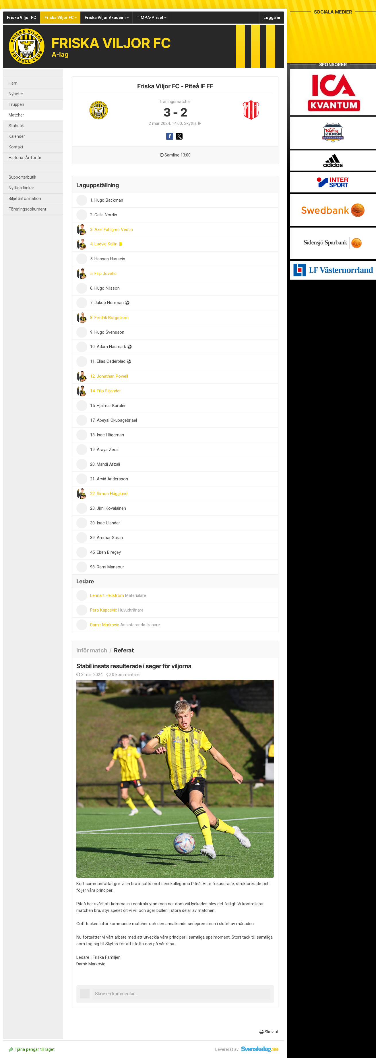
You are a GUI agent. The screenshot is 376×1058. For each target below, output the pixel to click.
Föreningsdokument (27, 209)
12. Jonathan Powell (109, 376)
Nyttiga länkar (21, 188)
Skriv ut (268, 1031)
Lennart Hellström (118, 595)
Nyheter (16, 93)
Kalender (17, 136)
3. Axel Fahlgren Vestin (111, 229)
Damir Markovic (125, 624)
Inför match (91, 650)
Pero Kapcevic (117, 610)
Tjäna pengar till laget (32, 1049)
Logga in (271, 17)
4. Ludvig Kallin (104, 244)
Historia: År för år (25, 157)
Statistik (16, 125)
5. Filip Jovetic (103, 273)
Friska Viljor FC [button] (60, 17)
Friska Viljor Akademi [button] (107, 17)
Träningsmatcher (175, 101)
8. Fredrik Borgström (109, 317)
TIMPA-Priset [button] (151, 17)
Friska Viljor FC (21, 17)
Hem (13, 83)
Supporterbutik (22, 177)
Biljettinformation (25, 198)
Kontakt (16, 147)
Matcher (16, 115)
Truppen (16, 104)
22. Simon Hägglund (108, 493)
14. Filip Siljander (105, 391)
